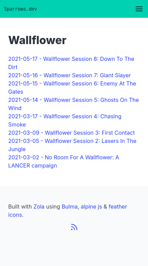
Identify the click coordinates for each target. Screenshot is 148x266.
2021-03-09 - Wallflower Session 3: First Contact (71, 132)
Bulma (70, 206)
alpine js (92, 206)
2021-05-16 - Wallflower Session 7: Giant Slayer (69, 75)
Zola (39, 206)
